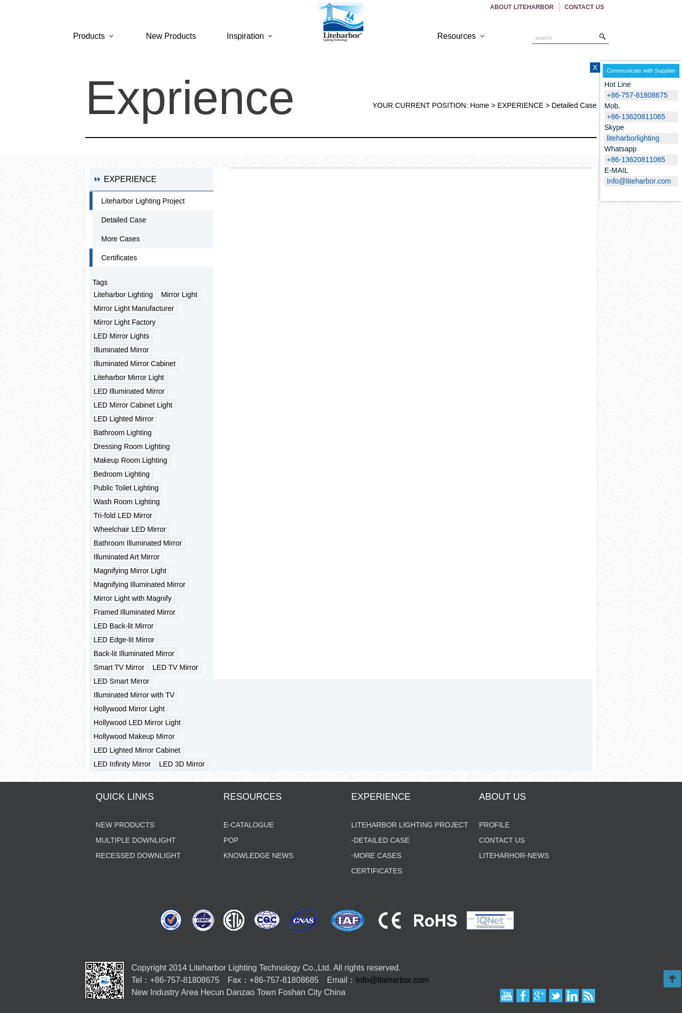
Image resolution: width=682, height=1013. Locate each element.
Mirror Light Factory (124, 322)
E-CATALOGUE (248, 825)
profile (494, 825)
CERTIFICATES (376, 871)
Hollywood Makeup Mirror (134, 736)
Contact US (585, 7)
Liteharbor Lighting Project (143, 201)
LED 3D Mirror (181, 764)
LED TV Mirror (175, 667)
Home (479, 105)
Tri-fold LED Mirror (123, 515)
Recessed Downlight (138, 855)
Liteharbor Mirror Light (129, 377)
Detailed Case (574, 105)
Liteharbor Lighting (123, 294)
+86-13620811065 (636, 159)
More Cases (120, 239)
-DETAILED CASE (380, 840)
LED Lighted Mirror (124, 419)
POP (231, 840)
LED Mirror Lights (121, 336)
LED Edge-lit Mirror (124, 640)
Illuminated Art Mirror (127, 557)
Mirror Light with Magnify (133, 598)
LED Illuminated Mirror (129, 391)
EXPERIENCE (520, 105)
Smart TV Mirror (119, 667)
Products (94, 36)
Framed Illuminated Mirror (134, 612)
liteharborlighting (633, 138)
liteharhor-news (514, 855)
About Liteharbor (522, 7)
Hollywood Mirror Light (129, 709)
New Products (171, 36)
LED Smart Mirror (121, 681)
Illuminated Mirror (121, 350)
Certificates (119, 258)
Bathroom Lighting (123, 433)
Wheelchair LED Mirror (130, 529)
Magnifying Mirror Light (130, 571)
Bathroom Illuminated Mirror (138, 543)
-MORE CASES (376, 855)
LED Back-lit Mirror (123, 626)
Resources (461, 36)
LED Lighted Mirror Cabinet (137, 750)
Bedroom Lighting (122, 474)
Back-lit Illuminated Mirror (134, 653)
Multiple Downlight (136, 840)
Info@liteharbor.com (392, 980)
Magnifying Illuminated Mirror (140, 584)
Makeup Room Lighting (130, 460)
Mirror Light (179, 294)
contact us (502, 840)
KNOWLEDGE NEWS (258, 855)
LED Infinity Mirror (122, 764)
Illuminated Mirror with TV (134, 695)
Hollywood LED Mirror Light (137, 722)
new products (125, 825)
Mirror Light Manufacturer (134, 308)
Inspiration (251, 36)
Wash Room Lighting (127, 502)
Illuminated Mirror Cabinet (134, 363)
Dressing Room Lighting (132, 446)
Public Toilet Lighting (126, 488)
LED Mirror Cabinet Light (133, 405)
